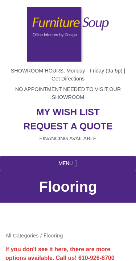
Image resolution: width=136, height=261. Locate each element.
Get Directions (68, 79)
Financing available (68, 138)
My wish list (67, 112)
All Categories (22, 236)
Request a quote (68, 126)
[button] (65, 163)
